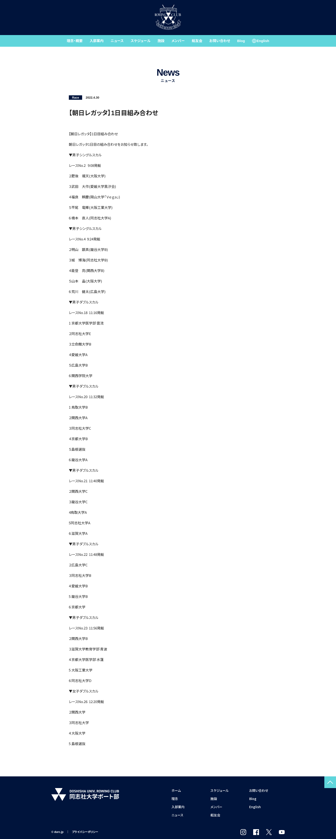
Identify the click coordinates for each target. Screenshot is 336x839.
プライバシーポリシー (85, 832)
